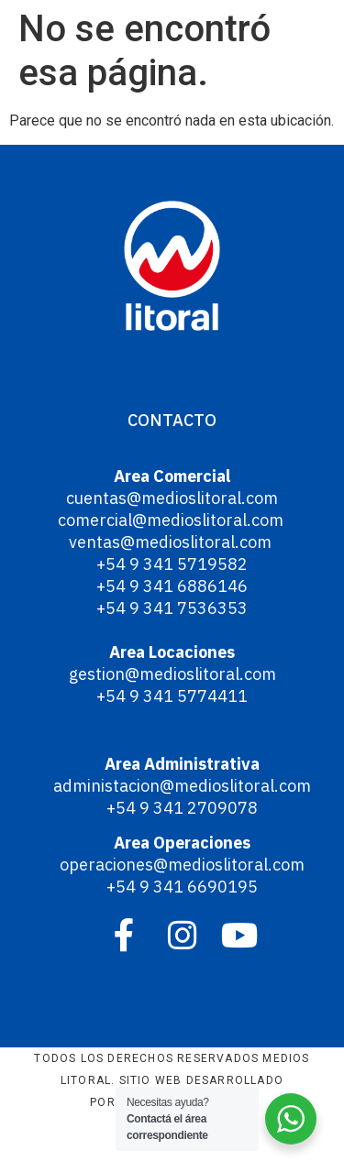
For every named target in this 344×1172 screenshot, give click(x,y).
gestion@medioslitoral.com (172, 674)
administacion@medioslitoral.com (182, 785)
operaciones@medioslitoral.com (182, 864)
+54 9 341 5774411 (172, 695)
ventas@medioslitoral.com (172, 542)
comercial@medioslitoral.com (172, 520)
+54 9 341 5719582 (172, 564)
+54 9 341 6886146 (172, 586)
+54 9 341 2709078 (182, 807)
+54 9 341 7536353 (172, 608)
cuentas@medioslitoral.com (172, 498)
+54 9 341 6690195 (182, 886)
